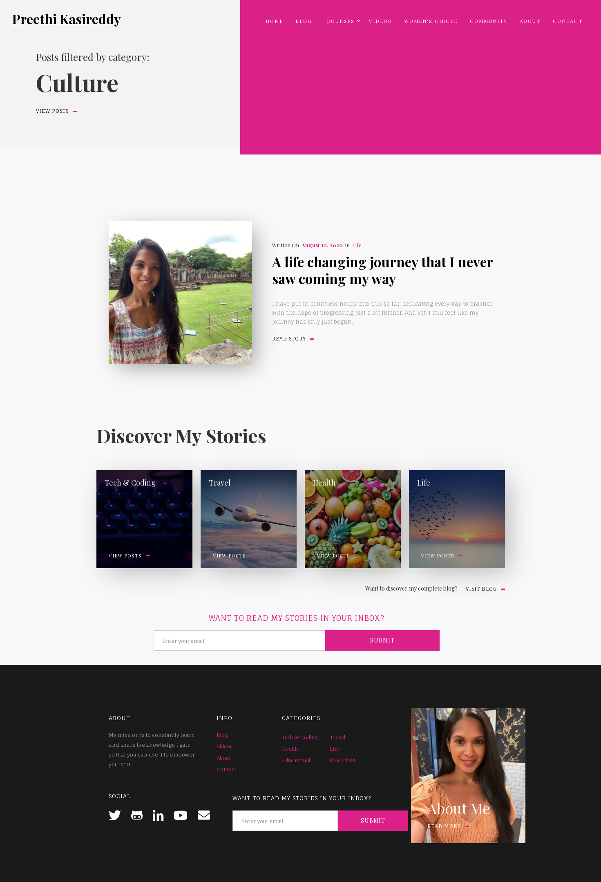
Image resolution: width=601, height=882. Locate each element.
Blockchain (343, 760)
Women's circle (431, 21)
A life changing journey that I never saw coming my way (382, 270)
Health (290, 748)
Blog (303, 21)
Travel (337, 737)
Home (274, 21)
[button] (340, 21)
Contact (568, 21)
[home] (66, 18)
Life (357, 245)
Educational (296, 760)
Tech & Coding (300, 737)
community (488, 21)
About (530, 21)
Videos (380, 21)
